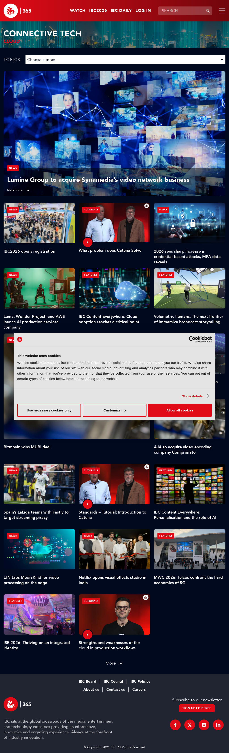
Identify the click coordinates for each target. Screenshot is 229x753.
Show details (192, 396)
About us (91, 689)
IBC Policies (140, 681)
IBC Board (87, 681)
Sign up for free (196, 708)
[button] (221, 10)
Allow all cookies (179, 410)
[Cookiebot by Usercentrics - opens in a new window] (192, 339)
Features (90, 275)
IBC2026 (98, 10)
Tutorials (91, 209)
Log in (143, 10)
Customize (115, 410)
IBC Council (113, 681)
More (111, 663)
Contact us (115, 689)
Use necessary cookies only (49, 410)
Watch (78, 10)
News (13, 168)
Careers (139, 689)
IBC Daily (121, 10)
